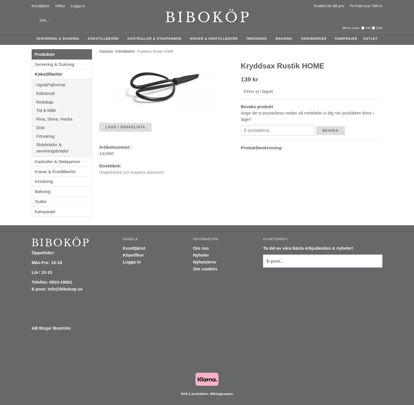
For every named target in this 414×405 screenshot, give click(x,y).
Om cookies (205, 268)
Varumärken (315, 38)
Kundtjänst (40, 6)
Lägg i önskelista (125, 127)
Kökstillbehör (105, 38)
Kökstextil (64, 93)
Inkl (368, 28)
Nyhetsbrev (204, 261)
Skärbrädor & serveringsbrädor (64, 147)
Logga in (78, 6)
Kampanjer (346, 38)
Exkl (379, 28)
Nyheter (201, 255)
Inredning (258, 38)
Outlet (370, 38)
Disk (64, 127)
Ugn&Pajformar (64, 84)
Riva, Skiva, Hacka (64, 118)
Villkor (60, 6)
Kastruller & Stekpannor (155, 38)
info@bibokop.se (65, 288)
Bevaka (331, 131)
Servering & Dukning (59, 38)
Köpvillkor (133, 255)
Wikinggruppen (221, 394)
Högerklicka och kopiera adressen (131, 172)
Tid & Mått (64, 110)
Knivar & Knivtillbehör (215, 38)
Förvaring (64, 136)
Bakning (285, 38)
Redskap (64, 102)
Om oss (201, 248)
